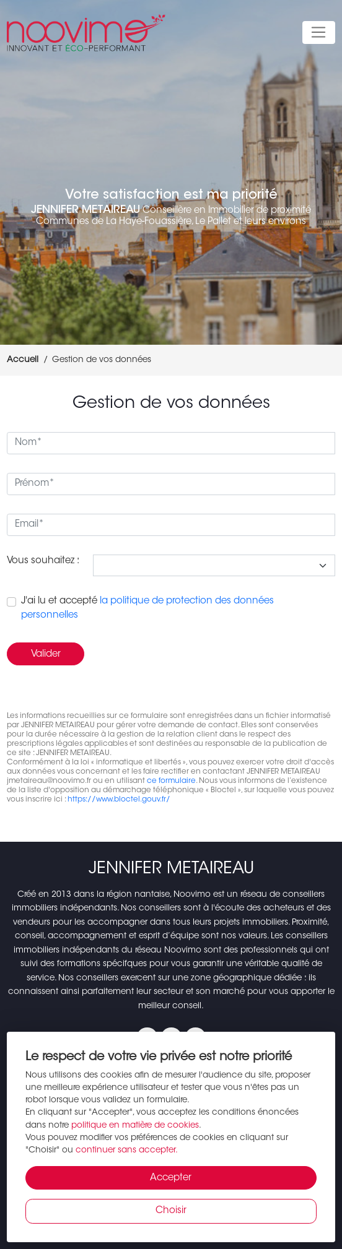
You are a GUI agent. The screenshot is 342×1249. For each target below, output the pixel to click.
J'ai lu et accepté (147, 608)
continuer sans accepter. (127, 1150)
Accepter (170, 1178)
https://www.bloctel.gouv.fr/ (119, 799)
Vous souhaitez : (43, 561)
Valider (46, 654)
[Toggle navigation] (318, 33)
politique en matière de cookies (135, 1126)
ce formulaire (171, 781)
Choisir (171, 1211)
